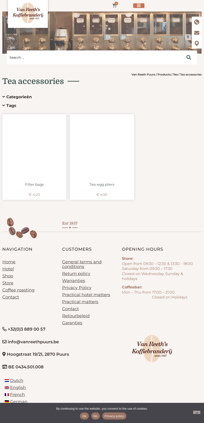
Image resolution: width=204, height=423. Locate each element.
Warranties (73, 280)
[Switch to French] (15, 394)
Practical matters (80, 301)
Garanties (72, 322)
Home (8, 261)
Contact (10, 297)
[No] (196, 412)
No (96, 416)
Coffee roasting (18, 290)
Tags (11, 105)
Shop (7, 276)
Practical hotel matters (86, 294)
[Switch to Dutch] (14, 380)
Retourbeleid (76, 315)
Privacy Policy (76, 287)
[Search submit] (189, 57)
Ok (84, 416)
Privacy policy (114, 416)
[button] (98, 97)
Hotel (8, 269)
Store (7, 283)
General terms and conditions (82, 264)
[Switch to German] (16, 401)
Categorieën (19, 96)
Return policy (76, 273)
